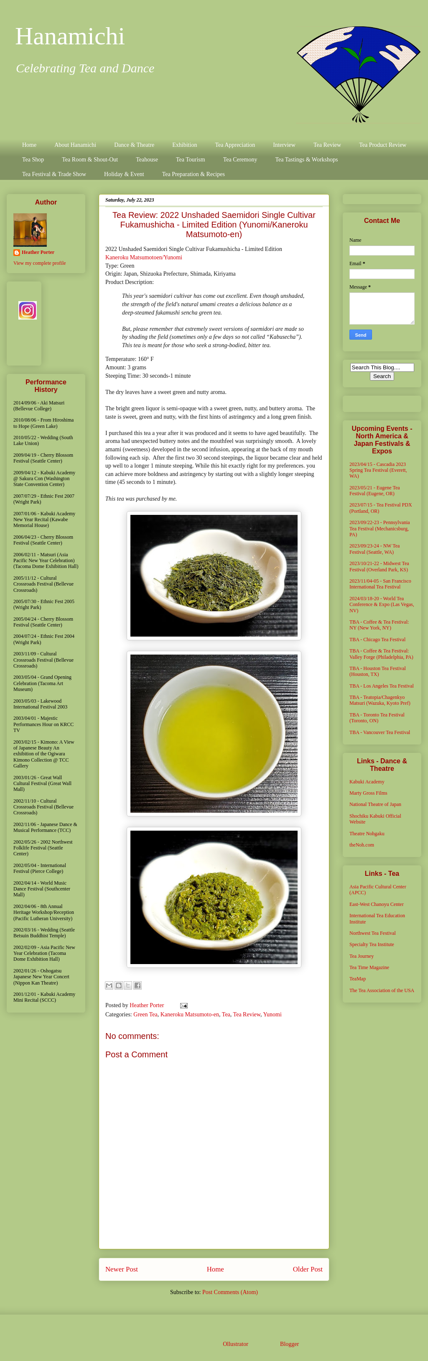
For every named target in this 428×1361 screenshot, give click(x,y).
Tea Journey (361, 956)
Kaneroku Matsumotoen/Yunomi (143, 257)
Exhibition (184, 145)
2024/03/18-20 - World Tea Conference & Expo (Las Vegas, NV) (381, 605)
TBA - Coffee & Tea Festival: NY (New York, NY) (379, 625)
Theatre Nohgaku (367, 834)
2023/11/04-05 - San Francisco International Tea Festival (380, 584)
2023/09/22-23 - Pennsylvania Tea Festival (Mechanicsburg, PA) (379, 528)
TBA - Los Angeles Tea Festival (381, 686)
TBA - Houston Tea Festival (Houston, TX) (377, 671)
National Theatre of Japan (375, 804)
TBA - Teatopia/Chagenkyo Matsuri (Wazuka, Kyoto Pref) (379, 700)
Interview (284, 145)
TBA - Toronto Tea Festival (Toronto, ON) (377, 718)
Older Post (308, 1269)
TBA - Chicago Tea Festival (377, 639)
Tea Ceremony (240, 159)
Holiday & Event (124, 174)
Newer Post (121, 1269)
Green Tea (145, 1014)
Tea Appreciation (235, 145)
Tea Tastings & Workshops (306, 159)
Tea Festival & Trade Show (54, 174)
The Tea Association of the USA (381, 990)
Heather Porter (148, 1005)
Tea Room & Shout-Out (90, 159)
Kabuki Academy (367, 782)
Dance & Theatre (134, 145)
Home (29, 145)
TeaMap (357, 979)
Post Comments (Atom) (230, 1292)
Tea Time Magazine (369, 967)
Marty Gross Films (368, 793)
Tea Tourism (190, 159)
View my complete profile (39, 263)
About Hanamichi (75, 145)
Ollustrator (235, 1344)
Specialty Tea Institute (371, 944)
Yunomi (272, 1014)
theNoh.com (361, 845)
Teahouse (147, 159)
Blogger (289, 1344)
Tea (226, 1014)
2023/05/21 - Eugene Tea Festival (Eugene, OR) (374, 490)
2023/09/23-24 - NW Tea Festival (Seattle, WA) (374, 549)
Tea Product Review (382, 145)
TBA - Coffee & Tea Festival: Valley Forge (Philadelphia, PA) (381, 654)
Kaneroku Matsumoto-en (189, 1014)
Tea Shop (33, 159)
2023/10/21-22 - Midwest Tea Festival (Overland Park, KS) (379, 566)
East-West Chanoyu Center (376, 904)
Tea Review (327, 145)
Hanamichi (70, 36)
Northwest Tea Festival (372, 933)
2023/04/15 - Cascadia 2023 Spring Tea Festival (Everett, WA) (378, 470)
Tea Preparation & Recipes (193, 174)
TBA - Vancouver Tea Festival (379, 732)
